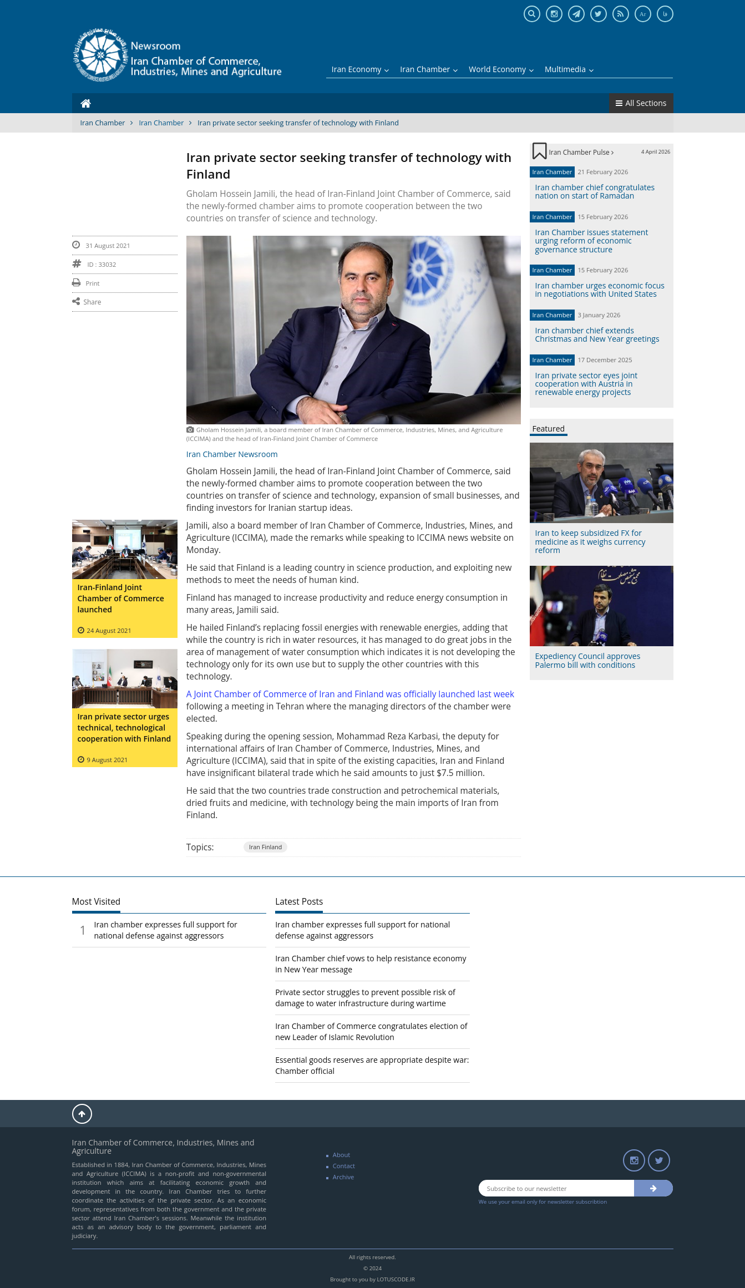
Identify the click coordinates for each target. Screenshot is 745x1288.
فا (665, 14)
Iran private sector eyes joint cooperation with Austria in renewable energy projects (586, 384)
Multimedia (569, 69)
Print (86, 283)
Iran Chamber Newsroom (232, 454)
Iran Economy (360, 69)
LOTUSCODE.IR (395, 1279)
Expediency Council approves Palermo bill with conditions (588, 660)
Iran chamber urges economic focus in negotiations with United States (600, 289)
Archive (343, 1177)
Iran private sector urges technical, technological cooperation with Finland (124, 727)
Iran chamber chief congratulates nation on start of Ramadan (595, 191)
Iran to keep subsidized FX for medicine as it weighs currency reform (590, 541)
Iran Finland (265, 847)
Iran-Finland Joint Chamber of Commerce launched (121, 598)
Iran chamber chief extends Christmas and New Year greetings (597, 334)
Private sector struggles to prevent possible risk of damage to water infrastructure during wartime (365, 997)
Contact (344, 1166)
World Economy (501, 69)
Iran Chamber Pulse (581, 152)
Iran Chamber (429, 69)
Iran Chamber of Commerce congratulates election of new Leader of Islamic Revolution (371, 1031)
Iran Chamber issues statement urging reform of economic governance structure (591, 241)
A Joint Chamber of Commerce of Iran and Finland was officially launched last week (350, 694)
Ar (643, 14)
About (342, 1154)
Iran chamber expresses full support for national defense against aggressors (165, 930)
